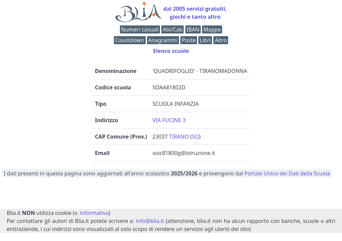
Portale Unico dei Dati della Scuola (287, 173)
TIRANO (179, 136)
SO (195, 136)
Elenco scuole (171, 51)
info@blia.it (150, 221)
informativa (94, 213)
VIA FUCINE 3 (168, 120)
